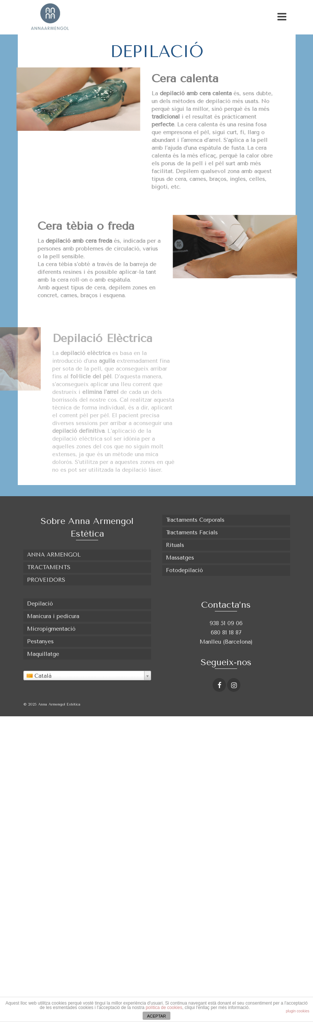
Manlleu (211, 641)
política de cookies (164, 1007)
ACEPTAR (156, 1016)
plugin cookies (297, 1011)
